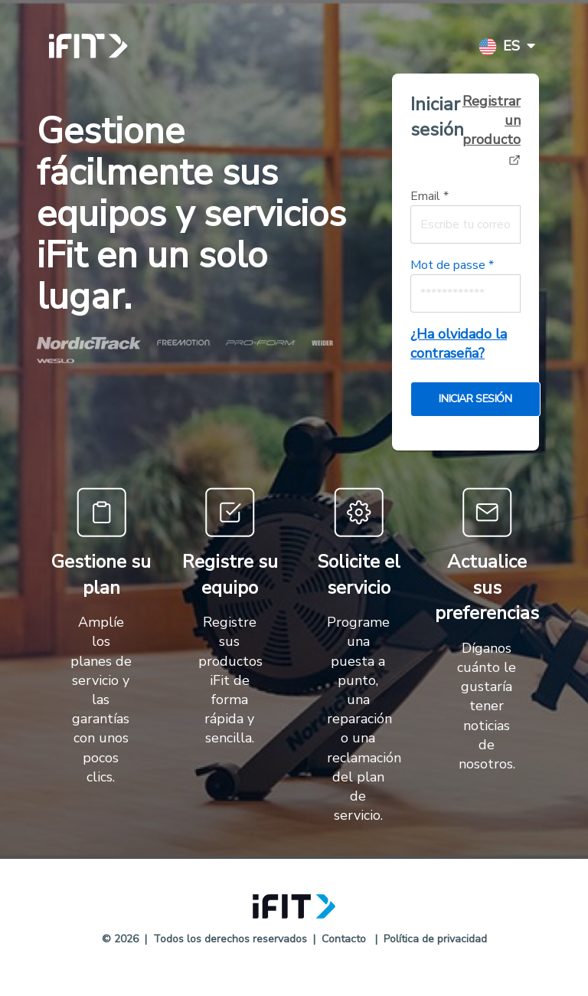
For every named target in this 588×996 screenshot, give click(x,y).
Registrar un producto (491, 129)
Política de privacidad (435, 939)
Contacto (344, 939)
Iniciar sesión (437, 117)
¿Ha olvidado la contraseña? (458, 343)
